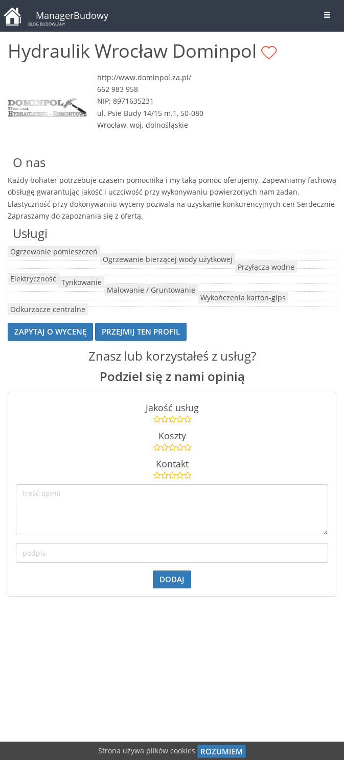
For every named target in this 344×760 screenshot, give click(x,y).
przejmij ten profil (141, 331)
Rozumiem (221, 751)
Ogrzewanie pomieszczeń (54, 251)
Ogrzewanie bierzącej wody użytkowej (168, 259)
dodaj (172, 579)
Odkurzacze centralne (47, 309)
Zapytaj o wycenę (50, 331)
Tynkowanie (81, 282)
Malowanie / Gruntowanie (151, 290)
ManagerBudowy (72, 15)
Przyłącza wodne (266, 267)
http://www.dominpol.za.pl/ (144, 77)
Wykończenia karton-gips (243, 297)
